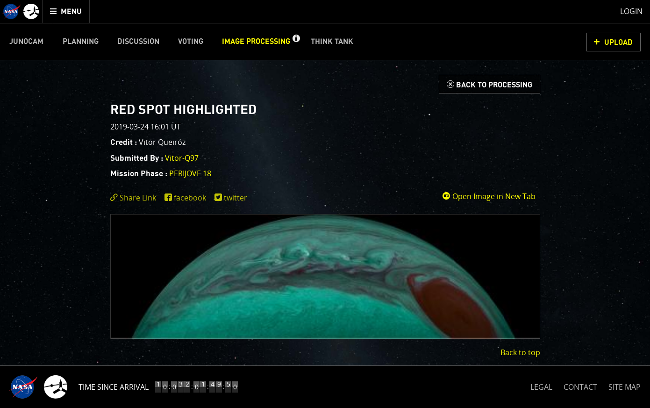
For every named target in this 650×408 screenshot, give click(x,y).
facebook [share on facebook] (190, 198)
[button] (295, 41)
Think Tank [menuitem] (332, 41)
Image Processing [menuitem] (256, 41)
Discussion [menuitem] (138, 41)
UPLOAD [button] (618, 42)
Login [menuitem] (631, 11)
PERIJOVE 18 (190, 173)
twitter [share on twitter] (235, 198)
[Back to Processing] (489, 84)
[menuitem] (66, 11)
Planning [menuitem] (81, 41)
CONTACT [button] (580, 387)
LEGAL (541, 385)
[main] (325, 204)
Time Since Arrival (114, 387)
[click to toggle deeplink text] (135, 198)
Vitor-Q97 (182, 158)
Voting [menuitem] (190, 41)
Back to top (520, 352)
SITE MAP (624, 387)
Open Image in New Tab (489, 196)
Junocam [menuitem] (26, 41)
